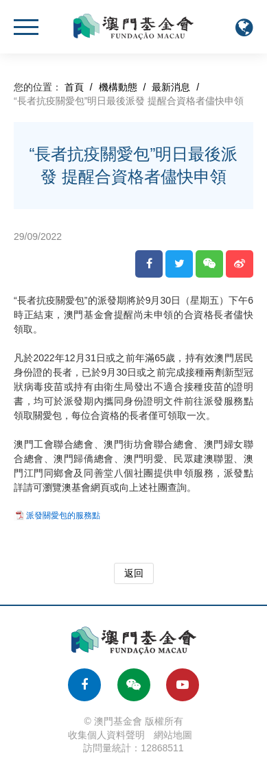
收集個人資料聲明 (106, 734)
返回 (133, 573)
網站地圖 (173, 734)
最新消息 (171, 87)
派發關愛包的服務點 (63, 515)
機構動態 (118, 87)
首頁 (74, 87)
